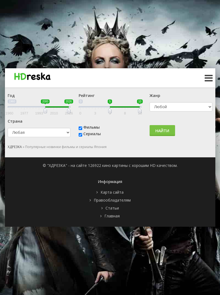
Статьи (112, 208)
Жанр (155, 95)
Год (11, 95)
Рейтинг (87, 95)
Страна (15, 121)
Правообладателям (112, 200)
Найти (162, 130)
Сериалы (92, 133)
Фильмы (91, 127)
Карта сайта (112, 192)
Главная (112, 216)
